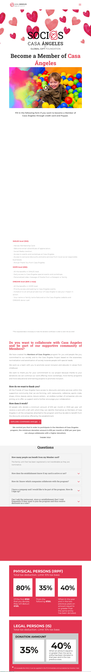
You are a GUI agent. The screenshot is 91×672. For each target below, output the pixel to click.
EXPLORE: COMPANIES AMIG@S (24, 422)
